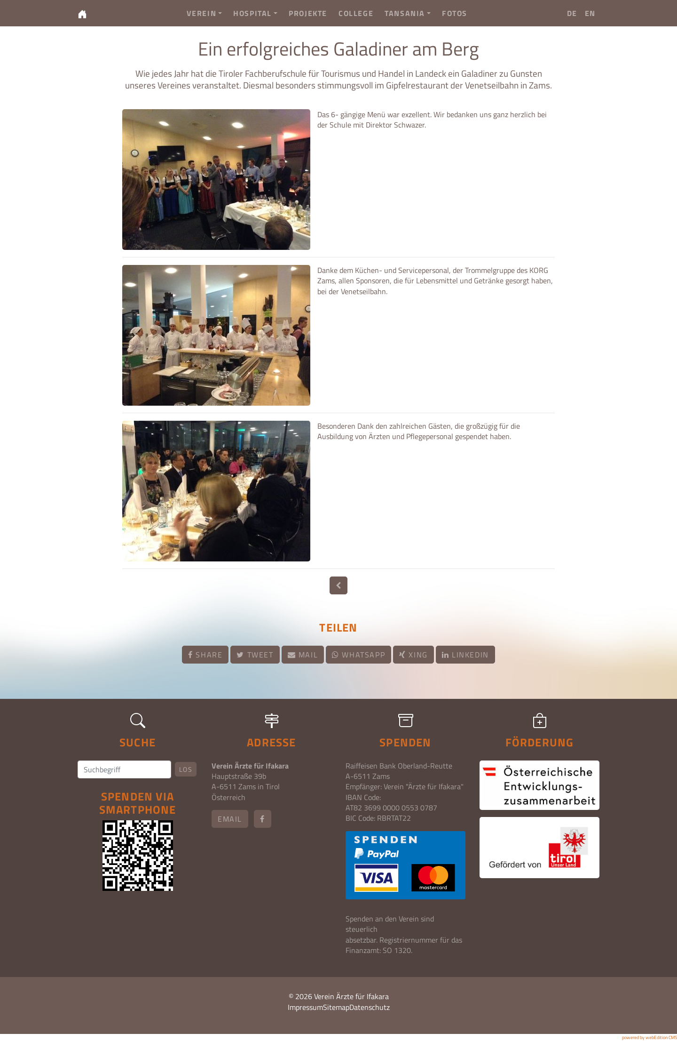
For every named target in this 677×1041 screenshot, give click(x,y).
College (355, 13)
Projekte (308, 13)
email (230, 819)
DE (572, 13)
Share (205, 654)
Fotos (454, 13)
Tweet (254, 654)
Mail (303, 654)
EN (590, 13)
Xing (413, 654)
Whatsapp (358, 654)
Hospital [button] (255, 13)
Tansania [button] (408, 13)
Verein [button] (204, 13)
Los (185, 769)
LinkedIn (465, 654)
